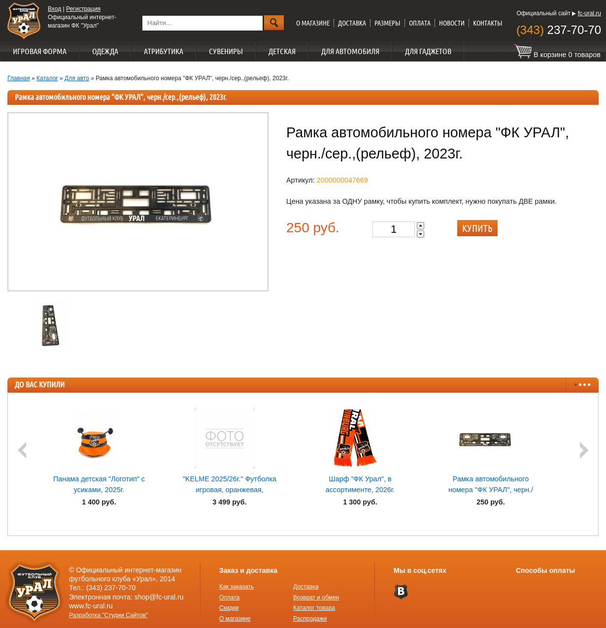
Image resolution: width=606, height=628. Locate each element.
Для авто (77, 78)
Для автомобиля (350, 51)
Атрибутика (163, 51)
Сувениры (226, 51)
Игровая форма (40, 51)
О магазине (313, 23)
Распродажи (310, 618)
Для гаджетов (428, 51)
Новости (452, 23)
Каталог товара (314, 607)
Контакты (488, 23)
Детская (282, 51)
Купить (477, 228)
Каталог (47, 78)
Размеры (387, 23)
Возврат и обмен (316, 597)
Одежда (105, 51)
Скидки (229, 607)
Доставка (352, 23)
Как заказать (236, 586)
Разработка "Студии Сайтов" (108, 615)
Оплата (420, 23)
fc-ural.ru (589, 13)
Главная (18, 78)
